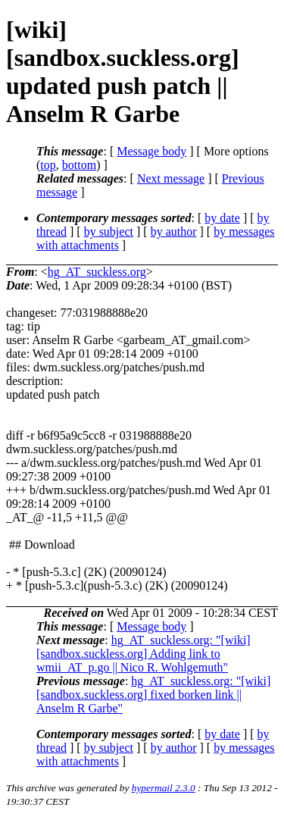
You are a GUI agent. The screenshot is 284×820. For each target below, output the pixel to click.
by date (222, 217)
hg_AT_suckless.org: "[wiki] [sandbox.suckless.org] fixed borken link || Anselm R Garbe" (153, 694)
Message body (151, 151)
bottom (79, 164)
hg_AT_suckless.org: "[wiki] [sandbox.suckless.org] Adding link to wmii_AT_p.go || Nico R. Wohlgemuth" (143, 654)
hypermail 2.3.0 (163, 787)
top (47, 164)
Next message (170, 178)
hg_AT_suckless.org (97, 271)
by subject (108, 231)
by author (174, 231)
